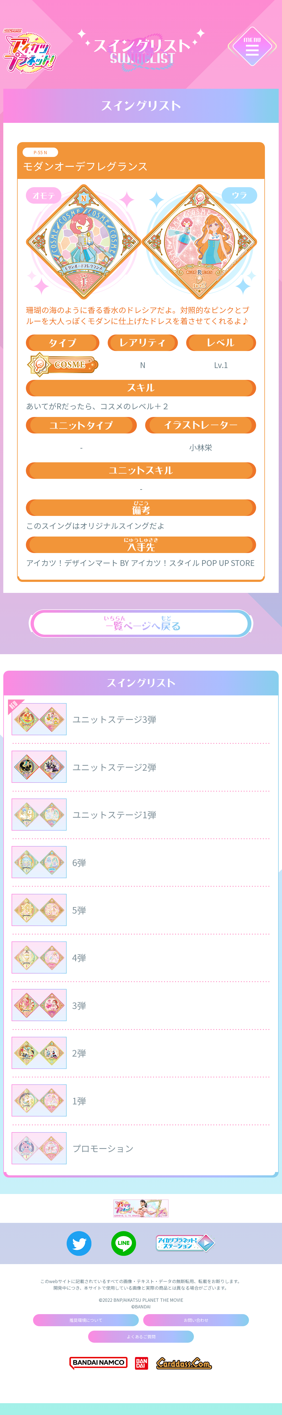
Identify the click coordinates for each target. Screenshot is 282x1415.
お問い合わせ (196, 1331)
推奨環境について (86, 1331)
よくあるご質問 (141, 1348)
